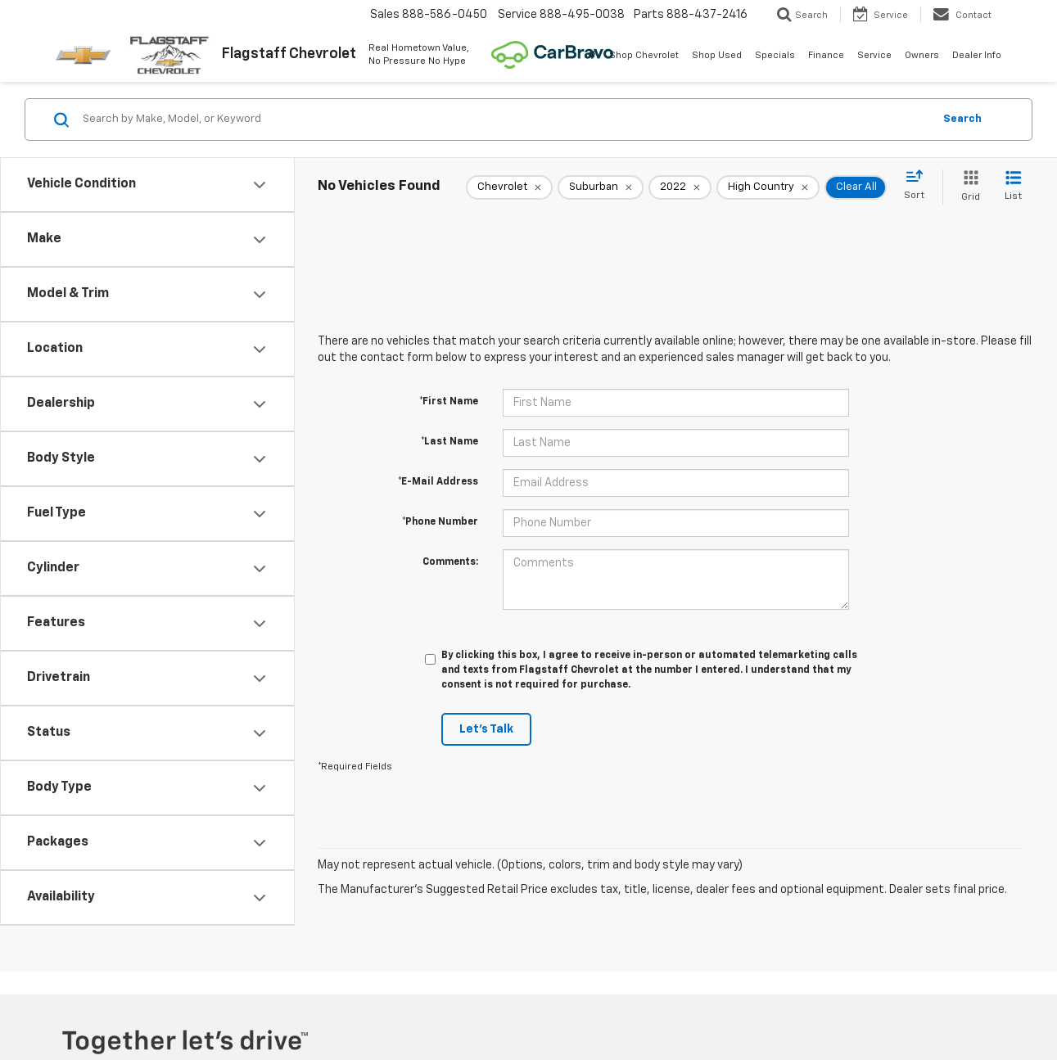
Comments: (450, 562)
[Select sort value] (919, 185)
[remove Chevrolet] (509, 187)
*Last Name (449, 442)
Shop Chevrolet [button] (644, 55)
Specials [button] (775, 55)
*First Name (448, 402)
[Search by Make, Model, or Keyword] (505, 119)
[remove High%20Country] (768, 187)
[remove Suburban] (601, 187)
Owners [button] (922, 55)
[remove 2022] (679, 187)
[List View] (1013, 187)
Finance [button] (826, 55)
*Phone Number (440, 522)
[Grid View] (967, 187)
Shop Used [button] (717, 55)
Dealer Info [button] (976, 55)
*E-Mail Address (438, 482)
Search (962, 119)
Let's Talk (486, 729)
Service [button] (874, 55)
